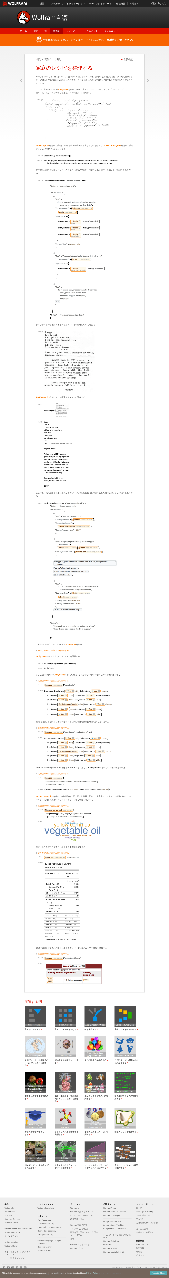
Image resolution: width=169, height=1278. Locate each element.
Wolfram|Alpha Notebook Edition (18, 1228)
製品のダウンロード (145, 1211)
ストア (139, 1208)
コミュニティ (111, 31)
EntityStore (63, 89)
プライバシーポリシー (145, 1267)
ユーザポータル (143, 1215)
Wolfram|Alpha (109, 1208)
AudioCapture (42, 145)
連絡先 (139, 1251)
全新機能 (128, 59)
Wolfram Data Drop (111, 1241)
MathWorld (108, 1244)
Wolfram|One (10, 1208)
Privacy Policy (92, 1273)
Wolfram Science (110, 1248)
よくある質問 (142, 1228)
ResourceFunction (44, 796)
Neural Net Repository (46, 1231)
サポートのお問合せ (145, 1232)
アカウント (141, 1219)
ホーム (23, 31)
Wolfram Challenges (111, 1215)
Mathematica (10, 1211)
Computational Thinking (113, 1225)
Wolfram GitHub (44, 1250)
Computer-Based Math (112, 1221)
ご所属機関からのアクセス (148, 1222)
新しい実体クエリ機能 (49, 59)
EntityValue (41, 656)
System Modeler (11, 1222)
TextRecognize (43, 397)
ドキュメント (91, 31)
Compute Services (12, 1219)
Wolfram (50, 17)
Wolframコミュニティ (79, 1244)
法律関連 (129, 1267)
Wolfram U (74, 1208)
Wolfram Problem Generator (115, 1211)
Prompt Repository (45, 1234)
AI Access (8, 1215)
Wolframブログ (76, 1248)
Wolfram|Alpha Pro (12, 1232)
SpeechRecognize (112, 145)
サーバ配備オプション (14, 1258)
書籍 (72, 1238)
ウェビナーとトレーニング (82, 1215)
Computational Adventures (114, 1228)
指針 (35, 31)
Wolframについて (143, 1244)
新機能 (56, 31)
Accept (158, 1273)
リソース (70, 31)
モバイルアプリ (11, 1236)
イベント (140, 1255)
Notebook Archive (45, 1247)
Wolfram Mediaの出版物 (113, 1252)
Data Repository (44, 1220)
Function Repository (46, 1223)
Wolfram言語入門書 (78, 1225)
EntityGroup (59, 675)
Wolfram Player (11, 1246)
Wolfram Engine (11, 1242)
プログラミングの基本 (80, 1228)
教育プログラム (77, 1219)
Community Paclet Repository (50, 1227)
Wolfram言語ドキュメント (81, 1211)
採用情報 (140, 1248)
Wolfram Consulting (45, 1208)
